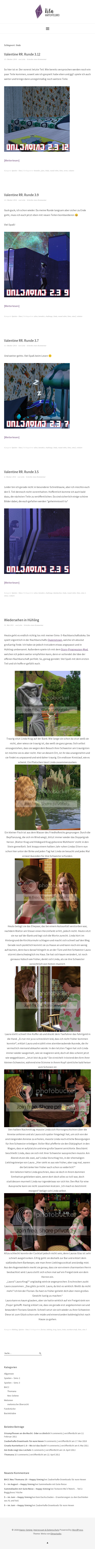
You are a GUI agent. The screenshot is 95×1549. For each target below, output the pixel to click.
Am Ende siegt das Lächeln (17, 1449)
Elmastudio (56, 1533)
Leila (23, 59)
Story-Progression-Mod (74, 649)
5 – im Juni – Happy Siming (18, 1497)
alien (36, 316)
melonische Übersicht (18, 1404)
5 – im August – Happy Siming (19, 1484)
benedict (37, 171)
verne (66, 171)
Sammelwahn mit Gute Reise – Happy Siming (27, 1488)
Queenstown (55, 640)
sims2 (74, 316)
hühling (49, 1329)
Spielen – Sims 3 (12, 1382)
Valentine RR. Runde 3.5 (21, 472)
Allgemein (9, 1373)
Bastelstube (10, 1413)
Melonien (8, 1400)
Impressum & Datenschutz (46, 1529)
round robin (54, 171)
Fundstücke (10, 1408)
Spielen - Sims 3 (24, 1329)
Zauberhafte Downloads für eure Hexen (24, 1441)
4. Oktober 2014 (10, 477)
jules (42, 171)
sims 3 (84, 1329)
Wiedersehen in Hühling (21, 620)
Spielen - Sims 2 (17, 171)
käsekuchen (57, 593)
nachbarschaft (72, 1329)
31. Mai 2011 (9, 625)
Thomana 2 (10, 1454)
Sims (61, 171)
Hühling (15, 1329)
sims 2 (83, 593)
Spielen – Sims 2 (12, 1378)
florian (43, 1329)
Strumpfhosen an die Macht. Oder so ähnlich (27, 1433)
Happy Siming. (26, 1529)
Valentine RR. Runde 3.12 (22, 54)
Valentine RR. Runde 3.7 (21, 340)
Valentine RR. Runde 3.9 (21, 195)
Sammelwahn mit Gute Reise (53, 1484)
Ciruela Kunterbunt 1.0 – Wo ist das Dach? (25, 1445)
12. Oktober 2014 (10, 200)
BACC (6, 1387)
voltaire (71, 171)
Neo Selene (13, 1395)
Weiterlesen (12, 160)
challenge (49, 316)
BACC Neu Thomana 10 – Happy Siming (24, 1479)
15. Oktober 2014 (10, 59)
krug (54, 1329)
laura (59, 1329)
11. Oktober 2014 (10, 346)
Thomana (11, 1391)
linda (47, 171)
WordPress (77, 1529)
